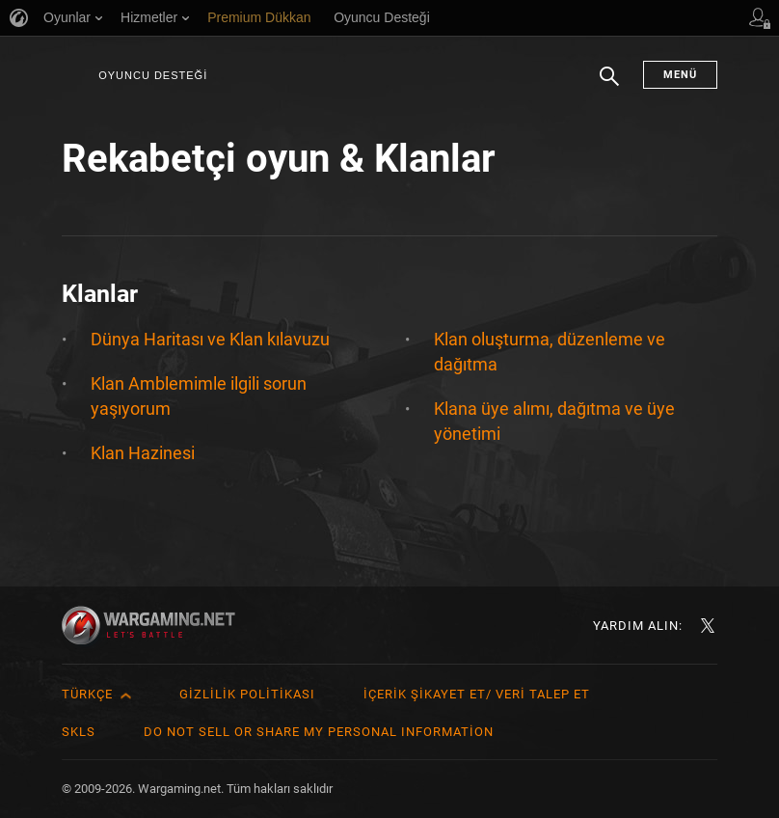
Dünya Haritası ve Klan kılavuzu (210, 339)
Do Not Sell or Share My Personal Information (319, 731)
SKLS (78, 731)
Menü (680, 74)
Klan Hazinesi (143, 453)
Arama (609, 86)
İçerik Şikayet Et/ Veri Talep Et (476, 694)
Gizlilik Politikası (247, 694)
